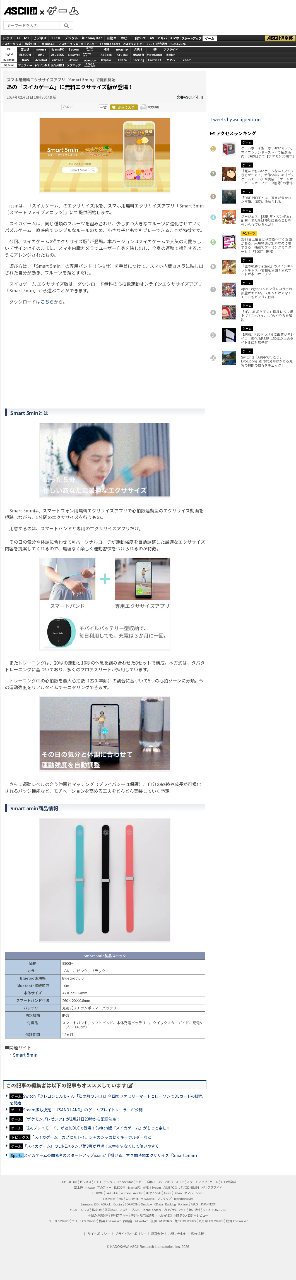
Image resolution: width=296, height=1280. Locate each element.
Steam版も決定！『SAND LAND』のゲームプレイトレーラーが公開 (83, 1109)
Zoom (187, 60)
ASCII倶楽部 (280, 38)
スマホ (174, 37)
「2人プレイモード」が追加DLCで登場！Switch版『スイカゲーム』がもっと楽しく (96, 1128)
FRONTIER (122, 49)
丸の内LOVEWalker (211, 1221)
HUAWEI (138, 54)
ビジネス (40, 37)
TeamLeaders (110, 44)
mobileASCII (164, 1215)
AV (152, 37)
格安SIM (30, 44)
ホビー (126, 37)
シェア (68, 106)
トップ (8, 37)
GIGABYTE (74, 55)
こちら (47, 301)
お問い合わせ (177, 1233)
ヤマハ (171, 60)
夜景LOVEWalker (161, 1221)
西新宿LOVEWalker (135, 1221)
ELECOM (25, 54)
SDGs (150, 44)
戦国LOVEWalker (236, 1221)
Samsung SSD (89, 1204)
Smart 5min (25, 1054)
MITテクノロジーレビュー (191, 1215)
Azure (73, 60)
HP (155, 49)
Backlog (138, 60)
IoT (27, 37)
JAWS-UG (112, 1193)
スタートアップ (191, 38)
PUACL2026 (177, 44)
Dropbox (106, 60)
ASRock (106, 54)
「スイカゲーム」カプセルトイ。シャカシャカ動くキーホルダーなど (90, 1137)
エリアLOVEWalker (84, 1221)
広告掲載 (197, 1233)
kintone (58, 60)
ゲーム (209, 38)
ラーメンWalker (59, 1221)
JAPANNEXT (57, 65)
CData (122, 60)
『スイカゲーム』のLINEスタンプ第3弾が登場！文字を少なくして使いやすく (91, 1146)
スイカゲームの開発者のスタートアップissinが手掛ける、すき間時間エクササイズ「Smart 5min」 (111, 1155)
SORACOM (131, 1204)
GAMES (60, 10)
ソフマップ (74, 65)
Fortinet (154, 60)
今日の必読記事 (98, 1215)
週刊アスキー (89, 44)
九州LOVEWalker (185, 1221)
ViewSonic (154, 54)
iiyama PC (134, 1187)
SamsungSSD (87, 54)
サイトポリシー (99, 1233)
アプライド (171, 49)
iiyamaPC (57, 49)
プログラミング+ (133, 44)
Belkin (170, 54)
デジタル (71, 37)
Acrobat (41, 60)
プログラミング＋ (174, 1209)
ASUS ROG (57, 54)
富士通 (25, 49)
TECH (55, 37)
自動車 (112, 37)
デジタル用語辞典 (142, 1215)
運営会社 (157, 1233)
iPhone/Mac (92, 37)
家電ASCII (48, 44)
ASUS (138, 49)
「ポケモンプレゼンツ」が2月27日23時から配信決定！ (71, 1119)
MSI (106, 49)
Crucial (122, 54)
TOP (63, 1181)
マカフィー (25, 65)
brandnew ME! (90, 65)
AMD (41, 54)
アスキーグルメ (68, 44)
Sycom (74, 49)
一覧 (103, 107)
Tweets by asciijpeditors (235, 119)
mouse (41, 49)
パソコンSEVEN (90, 49)
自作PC (140, 37)
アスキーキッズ (11, 44)
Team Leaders (151, 1209)
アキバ (162, 37)
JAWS (25, 60)
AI (18, 37)
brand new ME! (183, 1198)
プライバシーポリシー (130, 1233)
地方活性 (161, 44)
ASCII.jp (20, 11)
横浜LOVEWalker (110, 1221)
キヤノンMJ (41, 65)
